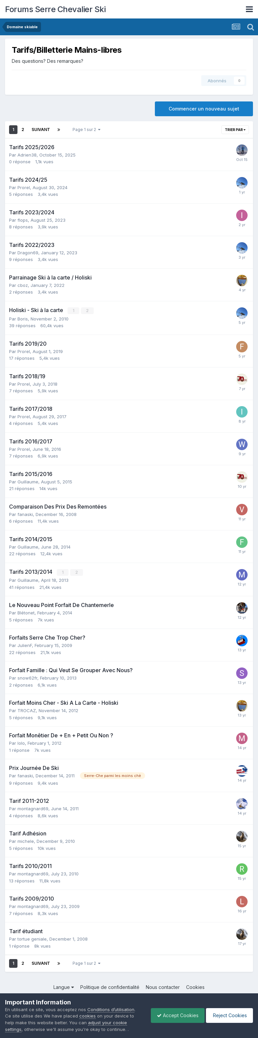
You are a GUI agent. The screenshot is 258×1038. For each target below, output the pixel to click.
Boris (22, 318)
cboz (22, 285)
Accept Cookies (174, 1015)
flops (22, 220)
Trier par (235, 130)
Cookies (195, 987)
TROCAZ (26, 710)
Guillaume (27, 481)
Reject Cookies (228, 1015)
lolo (21, 742)
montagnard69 (32, 808)
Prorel (23, 187)
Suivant (41, 129)
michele (25, 841)
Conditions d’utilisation (110, 1009)
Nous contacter (163, 987)
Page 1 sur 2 (86, 129)
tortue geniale (32, 938)
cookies (87, 1016)
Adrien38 (27, 155)
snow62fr (27, 677)
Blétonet (26, 612)
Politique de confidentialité (109, 987)
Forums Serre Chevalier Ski (55, 9)
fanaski (25, 514)
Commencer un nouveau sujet (204, 109)
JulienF (24, 645)
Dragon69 (27, 252)
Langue (63, 987)
